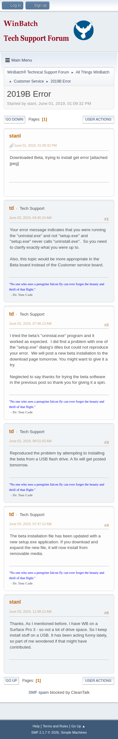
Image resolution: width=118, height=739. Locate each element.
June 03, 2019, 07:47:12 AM (30, 524)
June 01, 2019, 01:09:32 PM (35, 145)
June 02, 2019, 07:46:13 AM (30, 323)
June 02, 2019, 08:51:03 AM (30, 441)
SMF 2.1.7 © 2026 (45, 732)
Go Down (14, 119)
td (11, 208)
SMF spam (38, 692)
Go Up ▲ (78, 726)
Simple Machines (74, 732)
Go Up (11, 680)
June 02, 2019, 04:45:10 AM (30, 218)
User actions (98, 119)
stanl (15, 136)
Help (36, 726)
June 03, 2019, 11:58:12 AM (30, 611)
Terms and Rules (55, 726)
